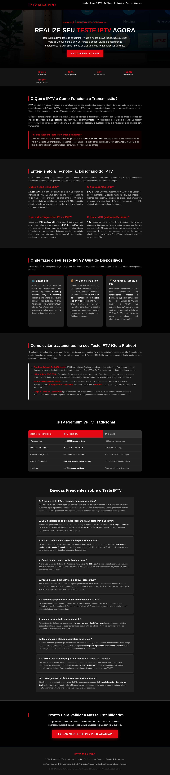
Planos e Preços (95, 759)
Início (85, 3)
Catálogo (108, 3)
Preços (129, 3)
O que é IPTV (96, 3)
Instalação (119, 3)
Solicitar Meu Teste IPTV (85, 53)
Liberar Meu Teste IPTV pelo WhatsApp (85, 734)
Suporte (137, 3)
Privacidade (119, 759)
